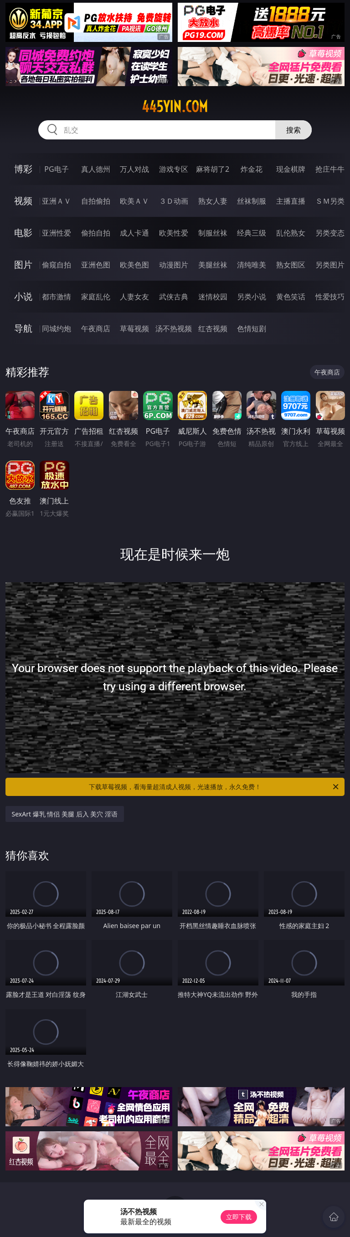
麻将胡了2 (212, 169)
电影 (23, 232)
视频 (23, 201)
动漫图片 (173, 265)
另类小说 (251, 297)
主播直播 (290, 201)
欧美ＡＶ (134, 201)
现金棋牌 (290, 169)
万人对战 (134, 169)
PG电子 (56, 169)
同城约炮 (56, 328)
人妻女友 (134, 297)
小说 (23, 296)
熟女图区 (290, 265)
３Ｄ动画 (173, 201)
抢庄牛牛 (330, 169)
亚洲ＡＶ (56, 201)
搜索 (293, 130)
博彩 (23, 169)
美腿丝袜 (212, 265)
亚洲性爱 (56, 233)
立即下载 (239, 1216)
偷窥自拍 (56, 265)
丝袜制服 (251, 201)
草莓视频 (134, 328)
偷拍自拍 (95, 233)
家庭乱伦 (95, 297)
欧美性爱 (173, 233)
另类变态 (330, 233)
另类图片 (330, 265)
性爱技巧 (330, 297)
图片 (23, 264)
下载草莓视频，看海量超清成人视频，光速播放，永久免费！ (214, 786)
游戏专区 (173, 169)
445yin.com (175, 107)
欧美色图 (134, 265)
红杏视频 (212, 328)
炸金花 (251, 169)
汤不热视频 (173, 328)
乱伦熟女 (290, 233)
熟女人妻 (212, 201)
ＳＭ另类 (330, 201)
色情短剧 (251, 328)
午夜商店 (95, 328)
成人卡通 (134, 233)
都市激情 (56, 297)
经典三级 (251, 233)
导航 (23, 328)
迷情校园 (212, 297)
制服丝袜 (212, 233)
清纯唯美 (251, 265)
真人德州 (95, 169)
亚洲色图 (95, 265)
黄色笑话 (290, 297)
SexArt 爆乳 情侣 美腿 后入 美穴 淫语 (65, 814)
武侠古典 (173, 297)
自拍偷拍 (95, 201)
